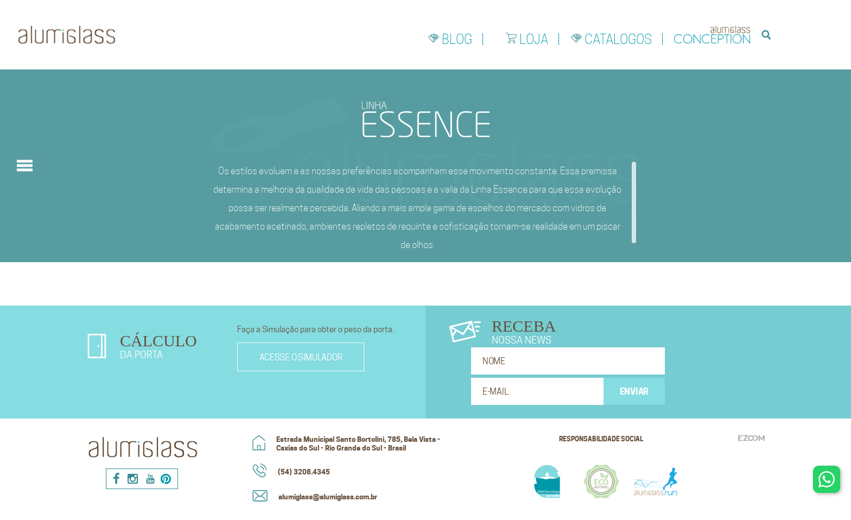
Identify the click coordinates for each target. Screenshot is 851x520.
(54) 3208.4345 (304, 471)
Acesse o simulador (300, 357)
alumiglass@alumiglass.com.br (327, 496)
